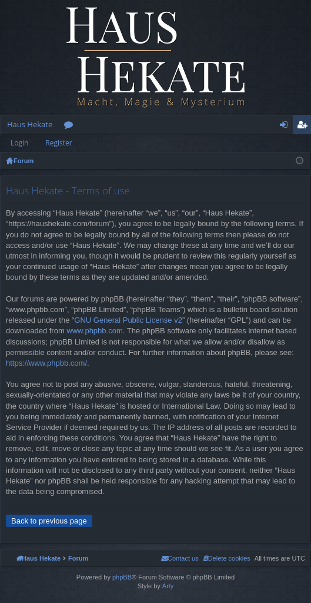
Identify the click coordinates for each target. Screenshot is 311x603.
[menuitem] (226, 558)
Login (19, 143)
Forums (71, 126)
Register (58, 143)
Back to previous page (49, 520)
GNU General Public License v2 (128, 320)
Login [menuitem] (286, 126)
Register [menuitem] (304, 126)
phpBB (122, 577)
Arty (168, 585)
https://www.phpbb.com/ (46, 363)
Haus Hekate (29, 124)
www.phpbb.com (94, 330)
